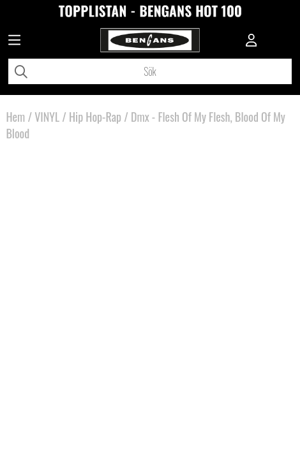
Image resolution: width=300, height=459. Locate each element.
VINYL (46, 116)
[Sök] (150, 71)
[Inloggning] (251, 41)
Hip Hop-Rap (95, 116)
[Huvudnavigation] (14, 41)
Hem (15, 116)
